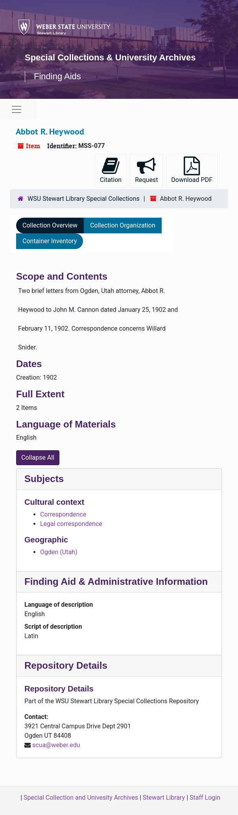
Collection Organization (122, 225)
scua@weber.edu (56, 745)
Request (146, 170)
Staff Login (205, 797)
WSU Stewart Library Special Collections (84, 198)
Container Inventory (49, 241)
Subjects (44, 478)
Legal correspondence (71, 524)
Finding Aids (57, 76)
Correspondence (63, 514)
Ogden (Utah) (58, 552)
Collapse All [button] (37, 457)
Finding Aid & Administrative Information (116, 581)
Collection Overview (49, 225)
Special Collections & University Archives (110, 57)
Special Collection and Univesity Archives (81, 797)
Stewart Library (164, 797)
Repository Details (65, 665)
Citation (111, 170)
